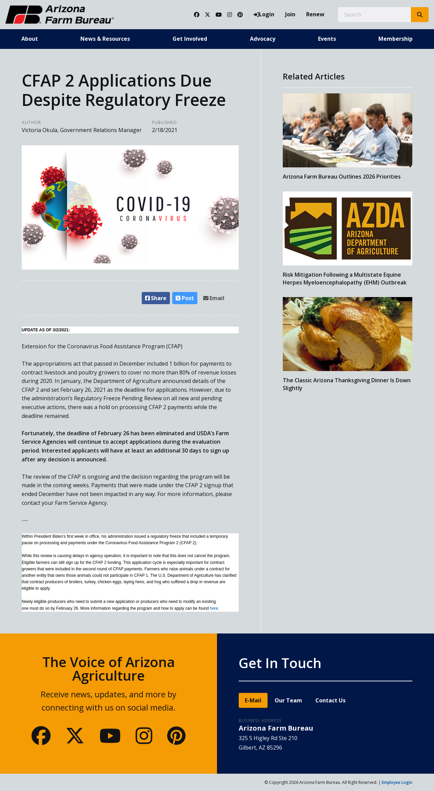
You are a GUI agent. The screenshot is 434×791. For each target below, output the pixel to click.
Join (290, 14)
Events (327, 38)
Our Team (288, 700)
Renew (315, 14)
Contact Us (330, 700)
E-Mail (253, 700)
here (214, 608)
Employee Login (397, 782)
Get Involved (190, 38)
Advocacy (262, 38)
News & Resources (105, 38)
